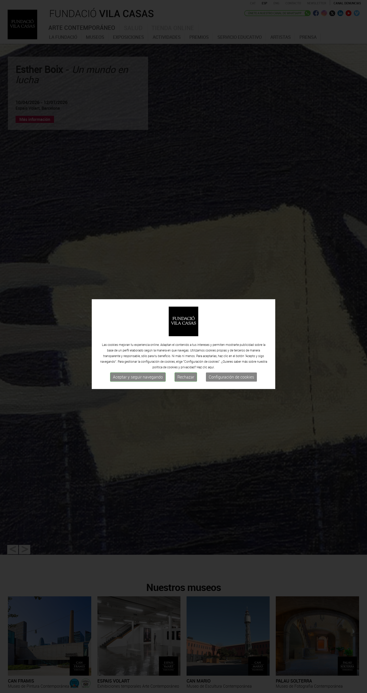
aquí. (211, 365)
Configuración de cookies (231, 375)
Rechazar (185, 375)
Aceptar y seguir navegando (138, 375)
